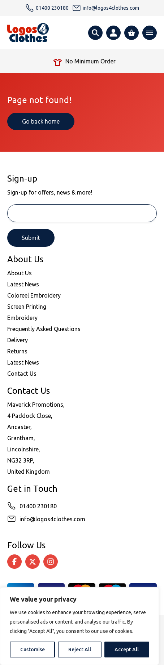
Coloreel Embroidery (34, 295)
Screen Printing (26, 306)
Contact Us (21, 373)
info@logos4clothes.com (52, 519)
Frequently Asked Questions (44, 329)
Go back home (41, 121)
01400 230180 (38, 506)
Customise (32, 649)
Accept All (127, 649)
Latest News (23, 284)
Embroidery (22, 317)
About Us (19, 273)
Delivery (17, 340)
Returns (17, 351)
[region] (79, 626)
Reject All (79, 649)
